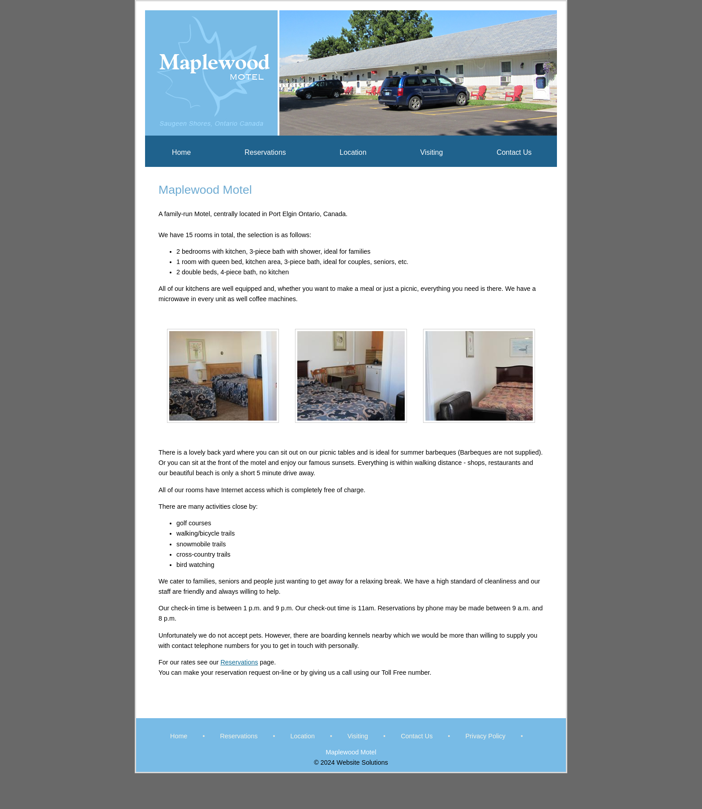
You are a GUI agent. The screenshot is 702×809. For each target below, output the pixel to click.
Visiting (431, 152)
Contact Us (514, 152)
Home (181, 152)
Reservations (265, 152)
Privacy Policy (485, 736)
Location (353, 152)
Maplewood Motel (351, 752)
